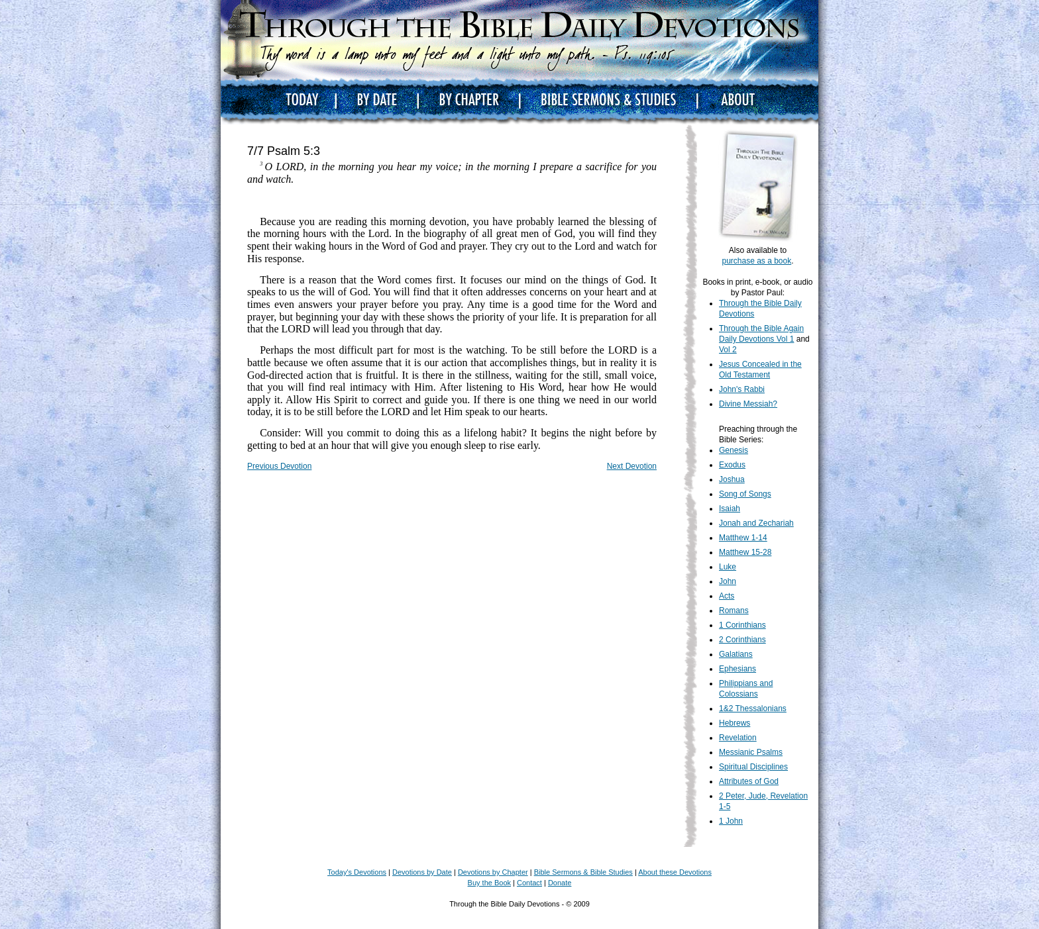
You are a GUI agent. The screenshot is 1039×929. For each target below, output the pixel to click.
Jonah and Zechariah (756, 523)
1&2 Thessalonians (753, 708)
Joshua (732, 479)
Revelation (738, 737)
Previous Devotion (279, 466)
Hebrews (734, 723)
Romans (734, 610)
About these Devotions (675, 872)
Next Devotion (632, 466)
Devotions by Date (422, 872)
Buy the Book (489, 883)
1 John (731, 821)
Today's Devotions (356, 872)
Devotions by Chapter (493, 872)
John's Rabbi (742, 389)
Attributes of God (749, 781)
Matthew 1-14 (743, 537)
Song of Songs (745, 494)
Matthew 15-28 (745, 552)
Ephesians (737, 668)
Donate (559, 883)
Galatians (736, 654)
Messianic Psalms (751, 752)
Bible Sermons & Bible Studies (583, 872)
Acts (726, 596)
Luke (727, 566)
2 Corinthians (742, 639)
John (727, 581)
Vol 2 (728, 349)
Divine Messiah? (748, 404)
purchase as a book (756, 261)
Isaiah (729, 508)
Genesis (733, 450)
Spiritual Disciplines (753, 766)
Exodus (732, 464)
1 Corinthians (742, 625)
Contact (529, 883)
